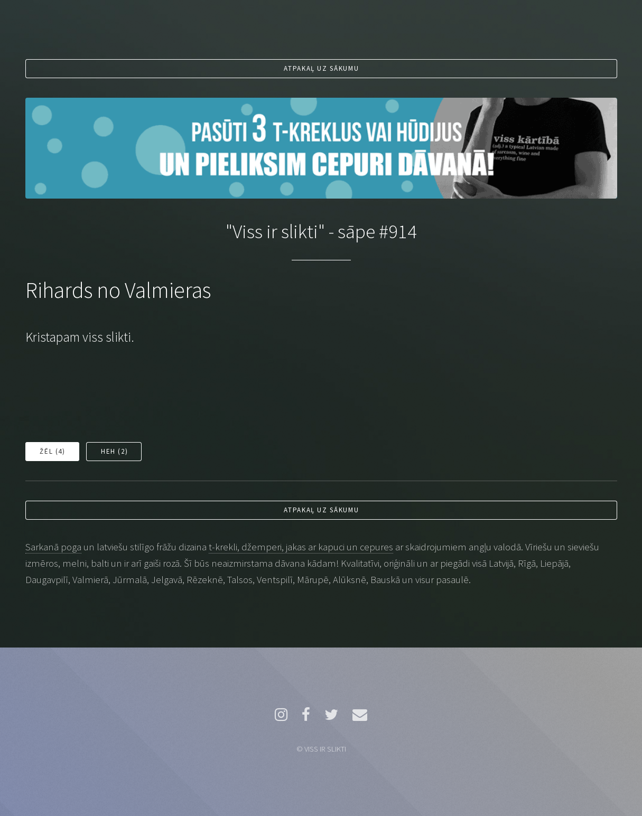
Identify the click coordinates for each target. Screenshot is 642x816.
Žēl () (52, 451)
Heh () (114, 451)
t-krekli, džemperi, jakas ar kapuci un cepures (301, 547)
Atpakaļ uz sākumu (321, 68)
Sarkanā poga (53, 547)
